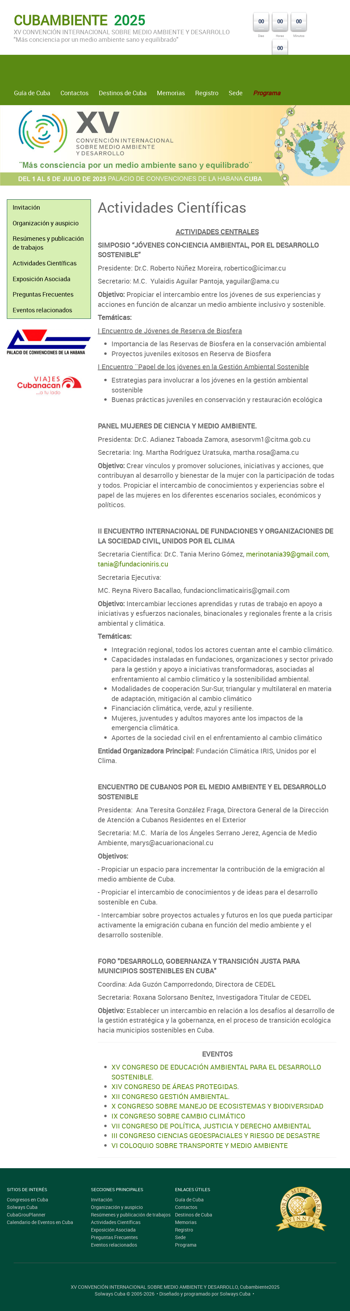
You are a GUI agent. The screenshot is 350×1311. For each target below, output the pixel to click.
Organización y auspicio (46, 223)
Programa (186, 1244)
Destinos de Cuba (123, 93)
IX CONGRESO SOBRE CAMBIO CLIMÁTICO (178, 1116)
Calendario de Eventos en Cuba (40, 1222)
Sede (236, 93)
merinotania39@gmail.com (287, 554)
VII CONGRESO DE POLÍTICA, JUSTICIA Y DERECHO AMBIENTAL (211, 1126)
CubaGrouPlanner (26, 1214)
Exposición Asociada (41, 279)
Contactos (74, 93)
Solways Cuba (22, 1207)
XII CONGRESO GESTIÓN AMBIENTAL (169, 1096)
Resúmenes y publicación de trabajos (48, 242)
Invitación (26, 207)
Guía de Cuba (32, 93)
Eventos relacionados (42, 310)
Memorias (171, 93)
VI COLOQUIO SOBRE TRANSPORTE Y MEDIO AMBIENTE (199, 1145)
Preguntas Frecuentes (43, 294)
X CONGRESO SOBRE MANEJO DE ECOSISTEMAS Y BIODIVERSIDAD (217, 1106)
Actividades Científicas (45, 263)
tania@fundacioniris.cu (133, 564)
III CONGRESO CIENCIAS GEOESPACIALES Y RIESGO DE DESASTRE (215, 1135)
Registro (206, 93)
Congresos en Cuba (27, 1199)
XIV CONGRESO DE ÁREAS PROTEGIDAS (174, 1086)
